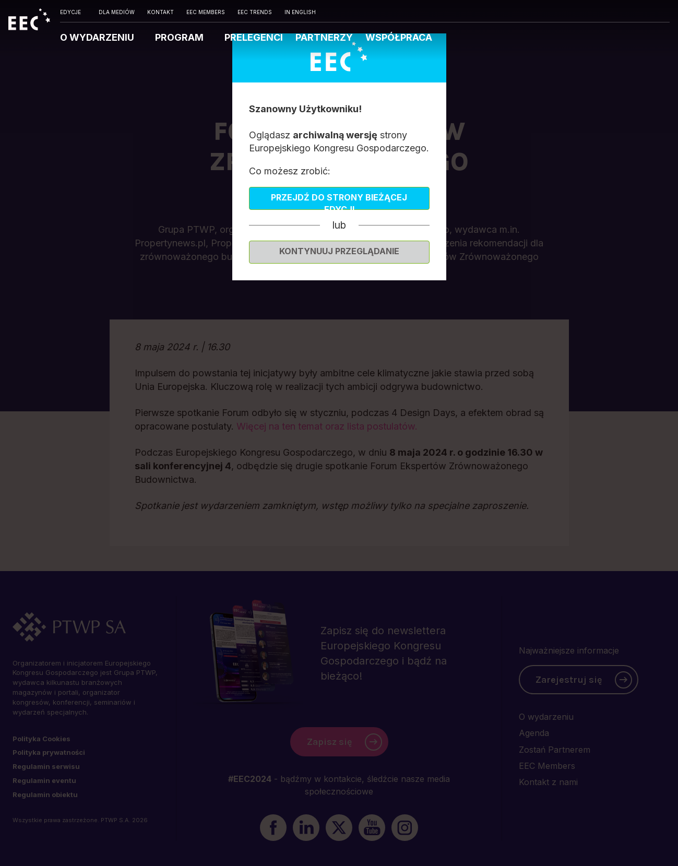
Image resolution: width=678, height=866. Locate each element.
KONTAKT (160, 12)
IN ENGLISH (300, 12)
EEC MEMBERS (205, 12)
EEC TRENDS (254, 12)
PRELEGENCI (253, 37)
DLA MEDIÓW (117, 12)
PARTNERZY (324, 37)
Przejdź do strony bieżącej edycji (339, 201)
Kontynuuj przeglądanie (339, 251)
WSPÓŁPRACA (398, 37)
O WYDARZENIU (98, 37)
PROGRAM (180, 37)
